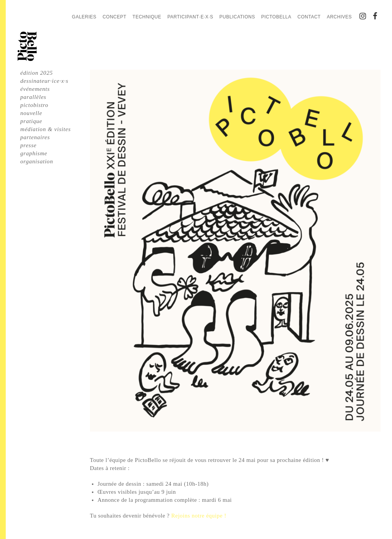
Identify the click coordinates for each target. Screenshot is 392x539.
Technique (146, 17)
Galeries (84, 17)
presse (28, 145)
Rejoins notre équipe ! (198, 516)
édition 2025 (36, 73)
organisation (36, 161)
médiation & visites (45, 129)
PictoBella (276, 17)
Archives (339, 17)
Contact (309, 17)
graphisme (33, 153)
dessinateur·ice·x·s (44, 81)
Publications (237, 17)
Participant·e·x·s (190, 17)
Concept (114, 17)
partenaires (35, 137)
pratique (31, 121)
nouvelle (31, 113)
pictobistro (34, 105)
